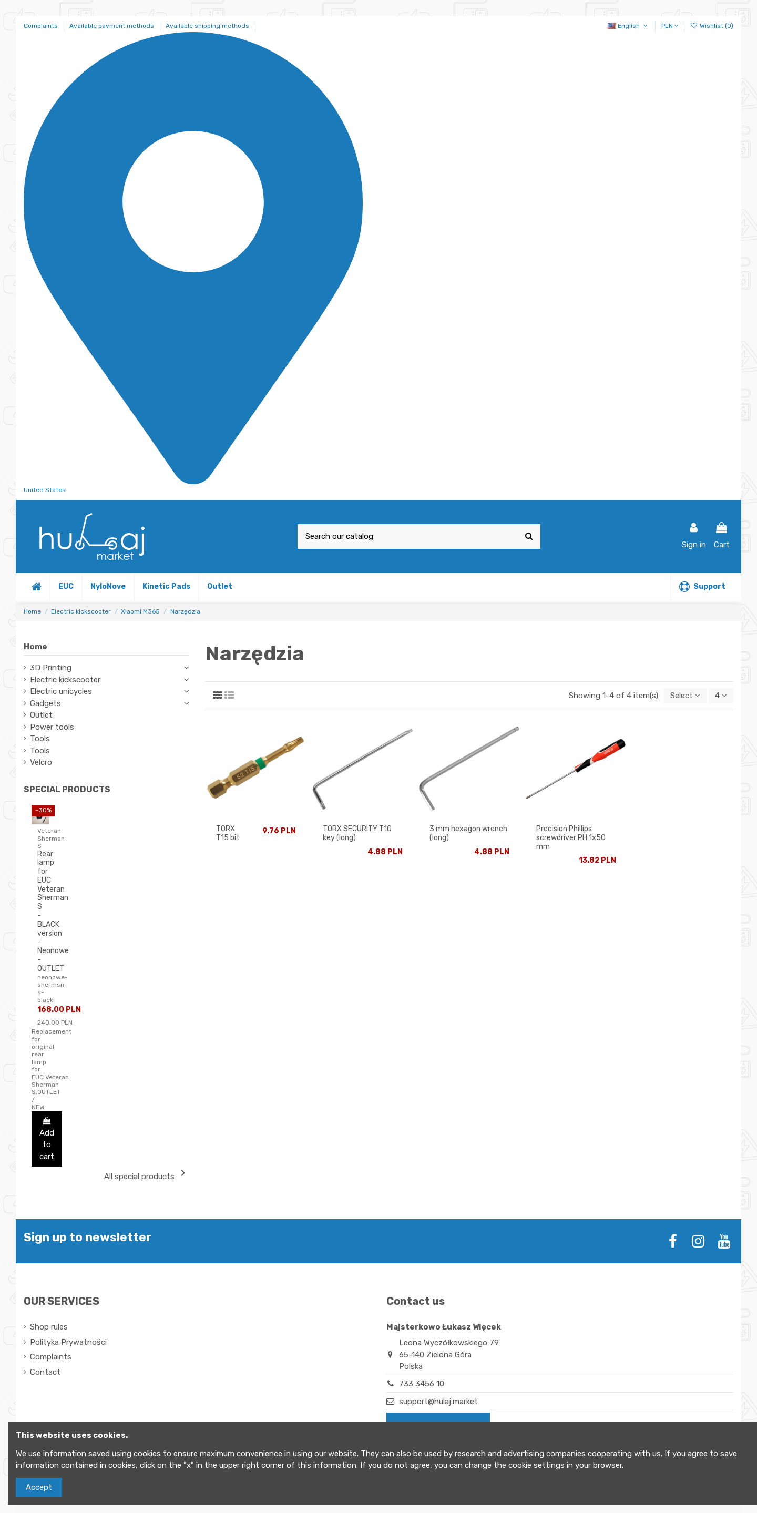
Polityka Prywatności (68, 1342)
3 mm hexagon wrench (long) (468, 833)
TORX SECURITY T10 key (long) (357, 833)
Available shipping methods (207, 25)
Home (35, 646)
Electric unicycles (61, 691)
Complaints (41, 25)
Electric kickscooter (65, 679)
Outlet (41, 715)
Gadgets (45, 703)
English (628, 25)
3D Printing (50, 667)
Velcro (41, 762)
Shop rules (49, 1327)
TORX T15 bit (228, 833)
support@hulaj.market (438, 1401)
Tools (40, 738)
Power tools (52, 727)
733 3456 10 (421, 1383)
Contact (45, 1372)
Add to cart (46, 1139)
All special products (146, 1174)
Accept (39, 1487)
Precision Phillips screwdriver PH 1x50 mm (571, 837)
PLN (670, 25)
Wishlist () (711, 25)
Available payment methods (112, 25)
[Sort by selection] (685, 695)
